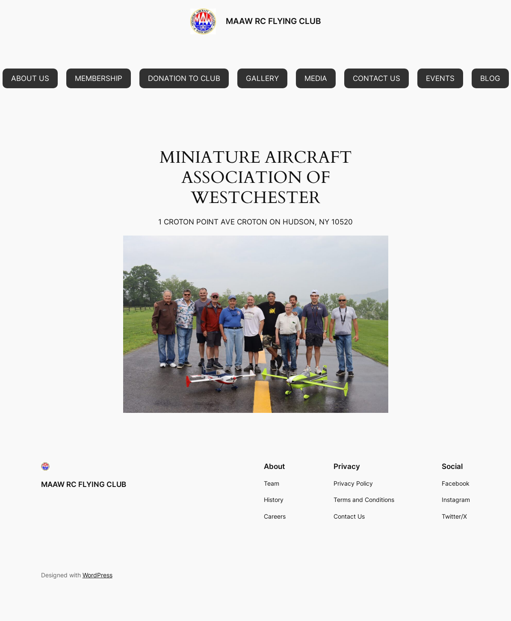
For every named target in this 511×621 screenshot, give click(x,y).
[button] (30, 78)
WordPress (97, 575)
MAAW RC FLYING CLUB (273, 21)
